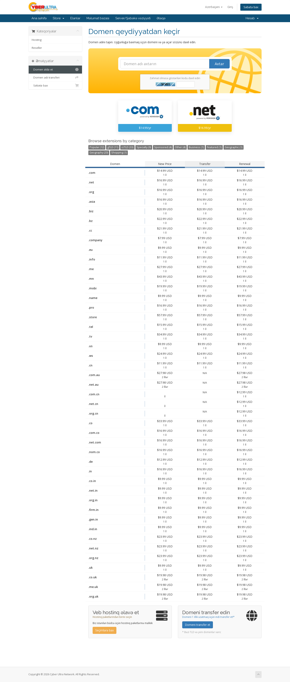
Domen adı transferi (55, 77)
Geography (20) (99, 152)
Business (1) (196, 147)
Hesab (252, 18)
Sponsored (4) (163, 147)
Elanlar (75, 18)
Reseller (37, 48)
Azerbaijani (214, 7)
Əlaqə (161, 18)
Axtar (219, 63)
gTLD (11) (112, 147)
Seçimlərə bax (104, 630)
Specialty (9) (144, 147)
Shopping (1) (119, 152)
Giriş (230, 7)
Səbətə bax (251, 7)
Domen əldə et (55, 69)
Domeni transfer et (197, 625)
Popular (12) (97, 147)
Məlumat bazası (98, 18)
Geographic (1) (233, 147)
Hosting (37, 40)
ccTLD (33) (127, 147)
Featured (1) (214, 147)
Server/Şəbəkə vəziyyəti (133, 18)
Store (58, 18)
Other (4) (180, 147)
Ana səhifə (39, 18)
